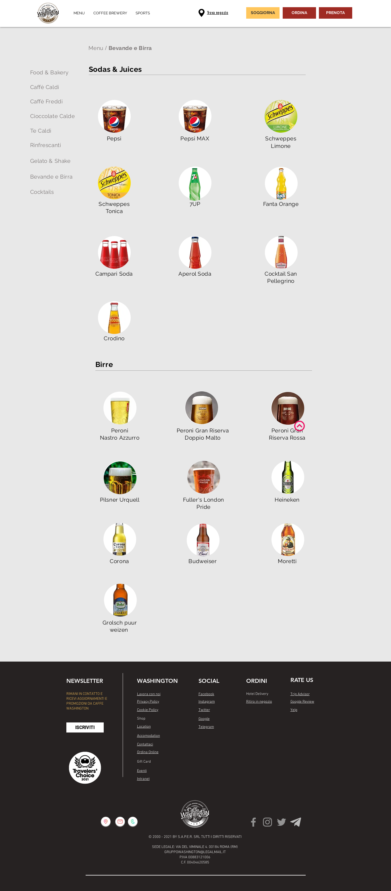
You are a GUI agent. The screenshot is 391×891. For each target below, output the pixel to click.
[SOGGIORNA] (263, 13)
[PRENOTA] (335, 13)
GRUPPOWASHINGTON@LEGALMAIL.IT (195, 852)
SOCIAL (209, 680)
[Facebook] (253, 822)
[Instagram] (267, 822)
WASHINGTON (157, 680)
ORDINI (256, 680)
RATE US (301, 680)
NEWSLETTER (84, 680)
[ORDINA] (299, 13)
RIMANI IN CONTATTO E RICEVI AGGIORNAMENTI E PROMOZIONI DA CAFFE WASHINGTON (86, 701)
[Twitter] (282, 822)
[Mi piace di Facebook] (210, 742)
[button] (85, 727)
